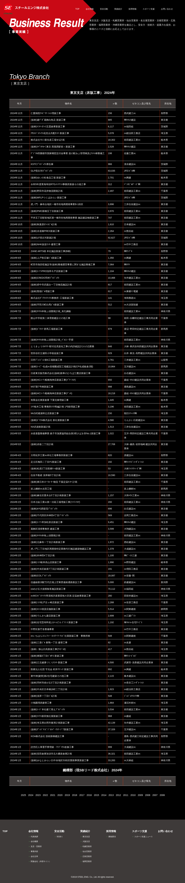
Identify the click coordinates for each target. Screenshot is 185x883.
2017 (81, 795)
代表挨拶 (33, 837)
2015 (96, 795)
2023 (38, 795)
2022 (45, 795)
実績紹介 (85, 831)
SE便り (58, 837)
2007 (154, 795)
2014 (103, 795)
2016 (89, 795)
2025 (23, 795)
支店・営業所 (35, 846)
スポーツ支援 (139, 831)
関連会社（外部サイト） (39, 861)
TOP (5, 831)
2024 (30, 795)
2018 (74, 795)
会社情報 (33, 831)
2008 (147, 795)
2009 (140, 795)
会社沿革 (33, 856)
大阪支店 (85, 841)
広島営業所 (86, 856)
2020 (59, 795)
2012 (118, 795)
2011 (125, 795)
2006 (162, 795)
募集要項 (111, 837)
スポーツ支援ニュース (142, 837)
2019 (67, 795)
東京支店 (85, 837)
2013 (111, 795)
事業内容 (33, 851)
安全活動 (59, 831)
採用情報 (111, 831)
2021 (52, 795)
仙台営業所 (86, 851)
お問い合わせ (165, 831)
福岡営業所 (86, 861)
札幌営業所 (86, 846)
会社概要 (33, 841)
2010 (133, 795)
